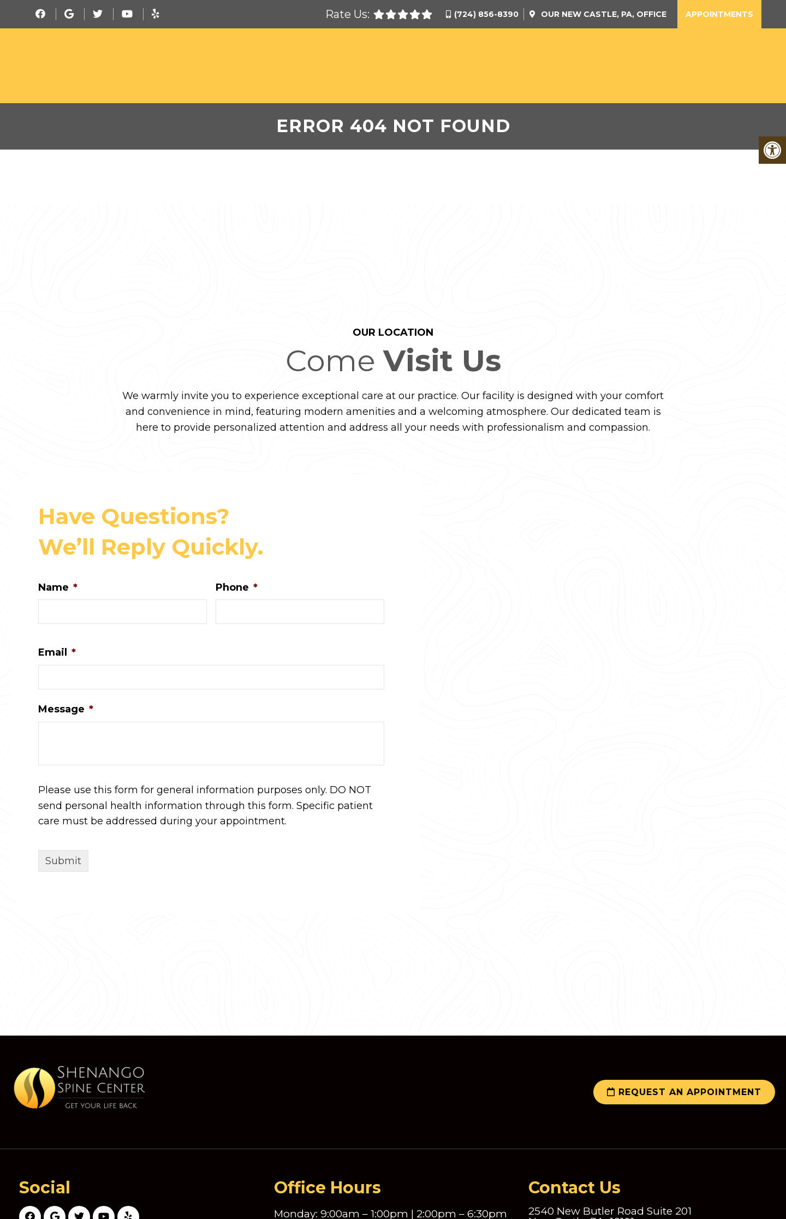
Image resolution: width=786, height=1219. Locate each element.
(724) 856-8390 (486, 14)
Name (58, 587)
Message (65, 709)
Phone (237, 587)
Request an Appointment (684, 1092)
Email (57, 652)
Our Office (602, 14)
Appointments (719, 14)
